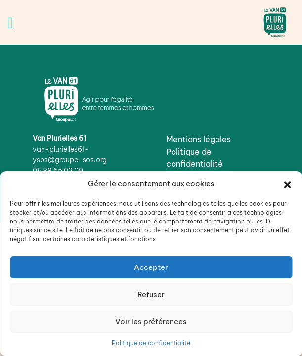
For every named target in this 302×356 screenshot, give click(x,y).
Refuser (151, 294)
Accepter (151, 267)
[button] (287, 184)
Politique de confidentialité (151, 343)
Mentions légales (198, 139)
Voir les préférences (151, 321)
